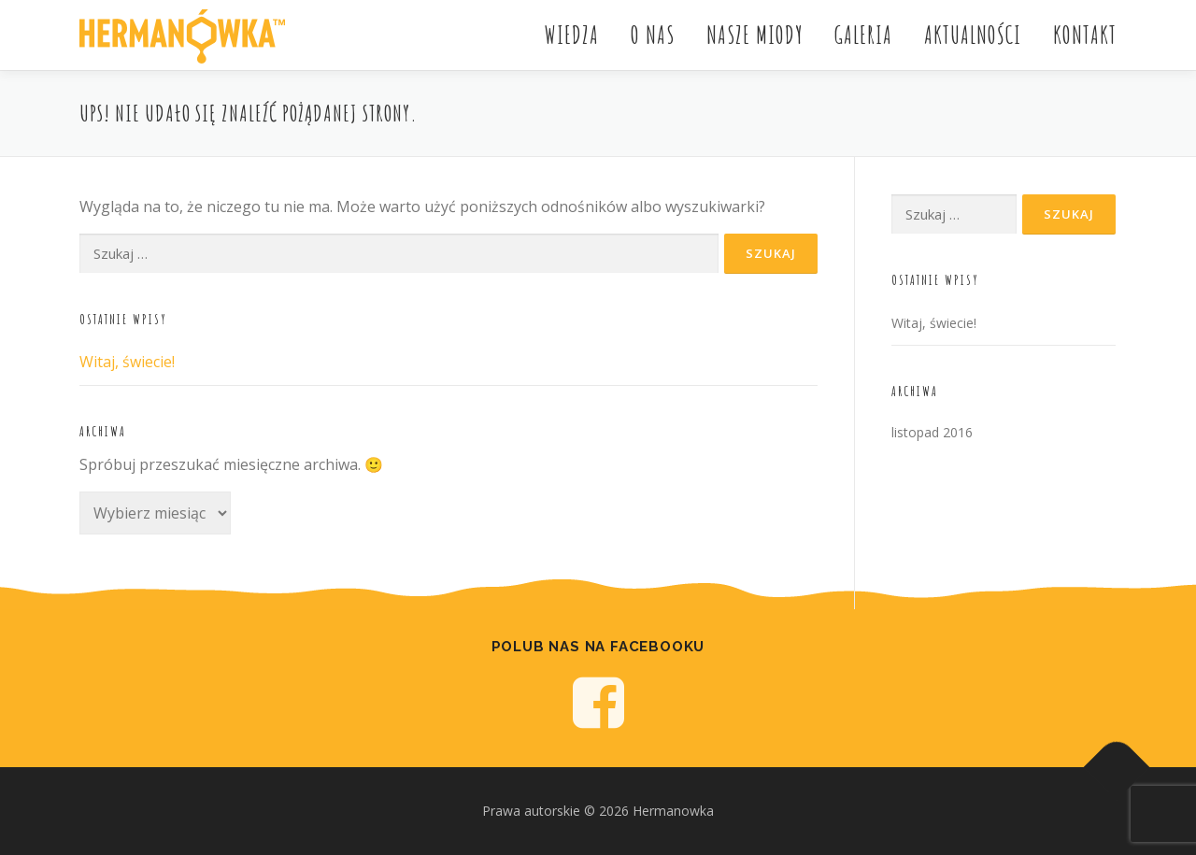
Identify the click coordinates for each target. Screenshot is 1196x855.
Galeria (863, 35)
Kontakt (1085, 35)
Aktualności (972, 35)
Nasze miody (754, 35)
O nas (653, 35)
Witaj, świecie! (127, 361)
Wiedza (572, 35)
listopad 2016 (932, 432)
